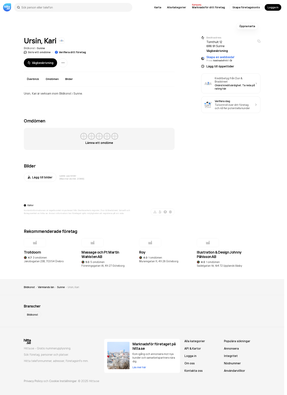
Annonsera (231, 348)
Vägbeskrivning (40, 63)
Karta (157, 7)
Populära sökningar (237, 341)
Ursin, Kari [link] (73, 287)
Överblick (33, 79)
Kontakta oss (193, 370)
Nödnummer (232, 363)
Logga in (273, 7)
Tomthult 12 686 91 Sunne (215, 44)
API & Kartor (192, 348)
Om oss (189, 363)
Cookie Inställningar (63, 381)
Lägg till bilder (40, 177)
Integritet (231, 356)
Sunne (41, 48)
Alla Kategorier (176, 7)
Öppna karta (247, 26)
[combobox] (75, 7)
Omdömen (52, 79)
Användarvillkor (234, 370)
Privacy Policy (33, 381)
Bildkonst (29, 48)
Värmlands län (46, 287)
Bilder (69, 79)
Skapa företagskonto (246, 7)
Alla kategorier (194, 341)
